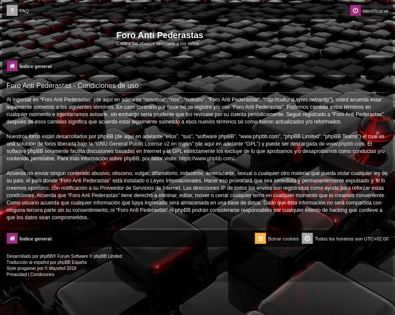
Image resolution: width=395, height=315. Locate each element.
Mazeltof (57, 268)
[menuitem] (18, 11)
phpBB (46, 256)
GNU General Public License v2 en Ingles (144, 144)
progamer (26, 268)
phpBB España (71, 262)
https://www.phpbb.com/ (206, 159)
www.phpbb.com (345, 144)
